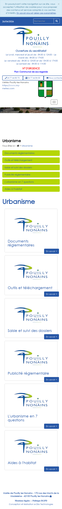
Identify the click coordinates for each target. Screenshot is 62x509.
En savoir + (51, 251)
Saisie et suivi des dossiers (18, 167)
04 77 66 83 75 (12, 78)
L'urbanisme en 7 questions (19, 181)
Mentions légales (22, 501)
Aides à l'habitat (13, 188)
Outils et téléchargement (18, 160)
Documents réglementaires (20, 153)
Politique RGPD (39, 501)
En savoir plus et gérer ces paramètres (36, 13)
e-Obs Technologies (43, 504)
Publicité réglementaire (17, 174)
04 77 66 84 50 (33, 78)
